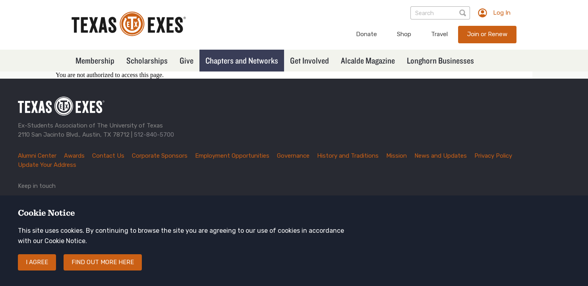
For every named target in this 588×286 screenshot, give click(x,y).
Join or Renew (487, 34)
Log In (502, 12)
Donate (366, 34)
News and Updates (440, 155)
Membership (94, 60)
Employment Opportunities (232, 155)
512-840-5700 (154, 134)
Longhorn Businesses (440, 60)
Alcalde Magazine (368, 60)
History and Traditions (348, 155)
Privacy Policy (493, 155)
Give (186, 60)
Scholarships (147, 60)
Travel (439, 34)
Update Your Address (47, 164)
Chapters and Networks (241, 60)
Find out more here (103, 265)
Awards (74, 155)
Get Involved (309, 60)
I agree (37, 265)
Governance (293, 155)
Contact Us (108, 155)
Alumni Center (37, 155)
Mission (396, 155)
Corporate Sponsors (160, 155)
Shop (404, 34)
